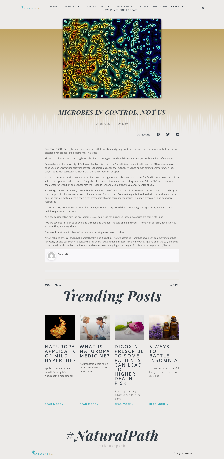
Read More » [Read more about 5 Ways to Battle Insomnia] (158, 404)
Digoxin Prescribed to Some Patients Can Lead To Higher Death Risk (131, 364)
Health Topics (98, 6)
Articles (72, 6)
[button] (203, 8)
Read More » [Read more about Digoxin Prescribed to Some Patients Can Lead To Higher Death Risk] (124, 404)
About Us (125, 6)
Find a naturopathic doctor (161, 6)
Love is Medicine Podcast (120, 10)
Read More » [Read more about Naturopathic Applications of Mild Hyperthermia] (54, 404)
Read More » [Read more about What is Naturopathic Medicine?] (89, 404)
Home (54, 6)
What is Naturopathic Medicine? (101, 351)
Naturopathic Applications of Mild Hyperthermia (66, 353)
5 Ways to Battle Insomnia (163, 353)
